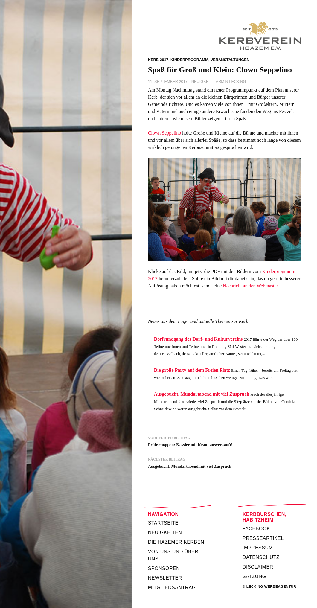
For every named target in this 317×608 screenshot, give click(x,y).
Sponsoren (164, 568)
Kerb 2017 (158, 59)
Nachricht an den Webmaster (250, 285)
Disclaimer (258, 566)
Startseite (163, 522)
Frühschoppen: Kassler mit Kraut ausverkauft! (224, 440)
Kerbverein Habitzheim (224, 36)
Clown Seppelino (164, 132)
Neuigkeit (201, 81)
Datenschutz (261, 557)
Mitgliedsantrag (172, 587)
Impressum (258, 547)
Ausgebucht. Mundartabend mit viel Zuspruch (201, 394)
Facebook (256, 528)
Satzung (254, 576)
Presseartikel (263, 538)
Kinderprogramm (189, 59)
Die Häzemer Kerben (176, 542)
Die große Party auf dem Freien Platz (192, 370)
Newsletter (165, 577)
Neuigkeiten (165, 532)
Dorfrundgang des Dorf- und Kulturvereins (198, 339)
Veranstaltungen (230, 59)
